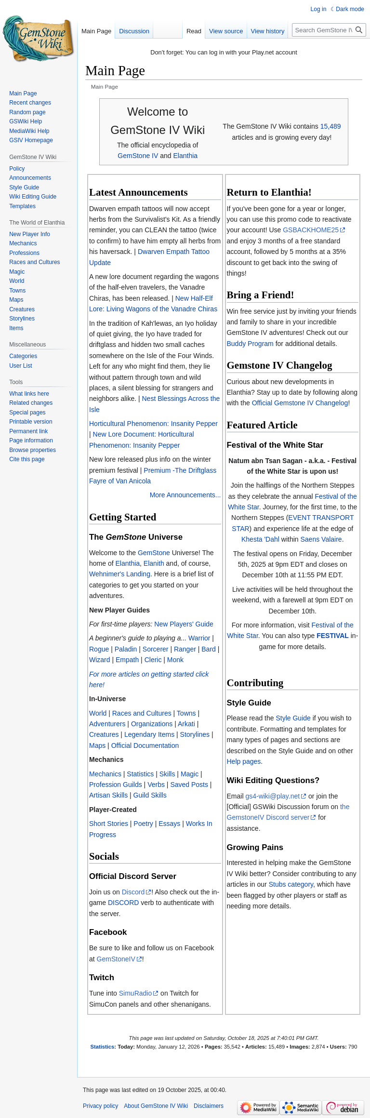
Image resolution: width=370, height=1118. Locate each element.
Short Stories (108, 823)
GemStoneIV (116, 959)
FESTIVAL (333, 635)
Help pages (244, 761)
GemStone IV (138, 156)
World (97, 713)
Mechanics (105, 774)
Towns (186, 713)
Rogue (99, 649)
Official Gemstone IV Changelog (300, 403)
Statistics (140, 774)
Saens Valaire (321, 539)
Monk (175, 660)
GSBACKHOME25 (311, 230)
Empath (127, 660)
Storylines (195, 734)
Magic (189, 774)
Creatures (104, 734)
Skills (167, 774)
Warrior (199, 638)
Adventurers (107, 724)
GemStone (154, 553)
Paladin (126, 649)
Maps (97, 745)
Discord (133, 892)
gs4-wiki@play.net (272, 796)
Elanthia (185, 156)
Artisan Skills (108, 795)
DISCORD (123, 902)
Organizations (151, 724)
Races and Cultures (142, 713)
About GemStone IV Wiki (156, 1106)
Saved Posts (189, 784)
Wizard (99, 660)
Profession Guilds (115, 784)
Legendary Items (149, 734)
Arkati (186, 724)
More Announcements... (185, 495)
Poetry (143, 823)
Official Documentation (145, 745)
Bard (208, 649)
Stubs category (291, 884)
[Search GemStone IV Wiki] (329, 30)
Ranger (185, 649)
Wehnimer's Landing (119, 574)
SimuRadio (135, 993)
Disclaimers (209, 1106)
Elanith (154, 563)
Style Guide (293, 718)
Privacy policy (100, 1106)
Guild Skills (150, 795)
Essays (169, 823)
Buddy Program (250, 343)
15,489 (330, 126)
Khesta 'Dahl (260, 539)
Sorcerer (156, 649)
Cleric (153, 660)
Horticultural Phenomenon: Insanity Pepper (153, 423)
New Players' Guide (183, 624)
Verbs (156, 784)
